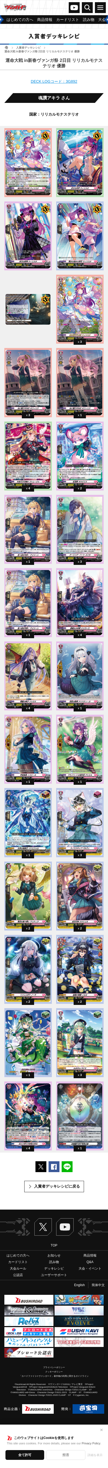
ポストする (40, 1166)
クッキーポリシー (54, 1372)
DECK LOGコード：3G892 (54, 81)
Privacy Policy (91, 1443)
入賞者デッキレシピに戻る (57, 1186)
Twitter (43, 1227)
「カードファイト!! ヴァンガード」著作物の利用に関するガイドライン (54, 1376)
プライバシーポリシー (54, 1367)
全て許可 (24, 1455)
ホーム (6, 47)
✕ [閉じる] (101, 1430)
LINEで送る (67, 1166)
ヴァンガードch (74, 7)
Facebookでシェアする (54, 1166)
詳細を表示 (95, 1455)
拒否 (65, 1455)
